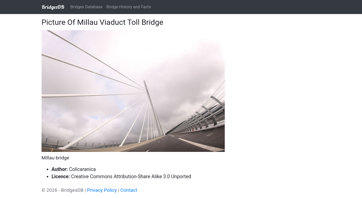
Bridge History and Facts (129, 7)
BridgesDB (52, 7)
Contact (128, 190)
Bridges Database (86, 7)
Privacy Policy (102, 190)
